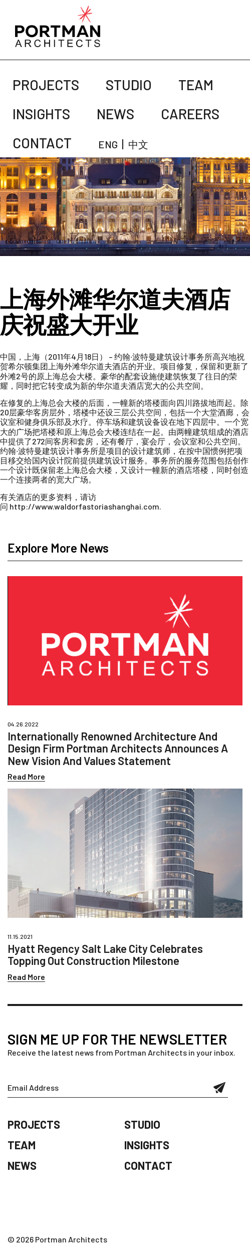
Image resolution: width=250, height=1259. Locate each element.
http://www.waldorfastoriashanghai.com (84, 506)
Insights (41, 113)
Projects (46, 84)
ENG (108, 144)
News (115, 113)
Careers (190, 113)
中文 (138, 144)
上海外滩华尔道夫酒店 (88, 366)
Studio (129, 84)
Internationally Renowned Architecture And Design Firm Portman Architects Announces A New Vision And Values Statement (118, 748)
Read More (26, 776)
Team (195, 84)
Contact (42, 142)
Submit (219, 1088)
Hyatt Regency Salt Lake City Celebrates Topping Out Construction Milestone (105, 954)
